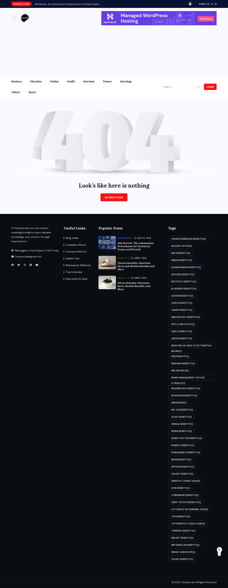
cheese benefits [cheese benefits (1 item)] (181, 302)
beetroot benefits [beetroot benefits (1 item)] (183, 281)
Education (35, 81)
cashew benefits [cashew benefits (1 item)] (182, 295)
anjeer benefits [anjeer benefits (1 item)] (181, 260)
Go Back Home (114, 197)
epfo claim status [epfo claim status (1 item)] (183, 324)
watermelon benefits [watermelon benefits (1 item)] (185, 545)
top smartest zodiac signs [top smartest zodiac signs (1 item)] (188, 523)
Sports (32, 92)
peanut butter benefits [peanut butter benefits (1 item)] (186, 438)
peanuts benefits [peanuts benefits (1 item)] (182, 445)
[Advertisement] (114, 49)
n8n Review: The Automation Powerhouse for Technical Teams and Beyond (135, 246)
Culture (15, 92)
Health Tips (72, 258)
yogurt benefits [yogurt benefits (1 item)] (182, 559)
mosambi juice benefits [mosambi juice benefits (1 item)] (185, 388)
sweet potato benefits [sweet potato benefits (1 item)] (186, 502)
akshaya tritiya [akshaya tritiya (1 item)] (181, 246)
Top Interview (74, 272)
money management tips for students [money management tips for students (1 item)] (188, 378)
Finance (107, 81)
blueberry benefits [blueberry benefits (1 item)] (183, 288)
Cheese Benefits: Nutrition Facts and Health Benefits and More (136, 266)
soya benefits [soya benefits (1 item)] (180, 488)
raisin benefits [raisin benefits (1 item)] (181, 459)
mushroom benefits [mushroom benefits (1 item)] (184, 395)
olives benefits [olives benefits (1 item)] (181, 416)
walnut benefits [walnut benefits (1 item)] (182, 537)
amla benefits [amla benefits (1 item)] (180, 253)
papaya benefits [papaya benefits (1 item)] (181, 431)
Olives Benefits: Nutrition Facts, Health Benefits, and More (134, 286)
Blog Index (72, 238)
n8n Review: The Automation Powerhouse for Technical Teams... (68, 4)
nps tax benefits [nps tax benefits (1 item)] (182, 409)
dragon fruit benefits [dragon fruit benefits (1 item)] (185, 317)
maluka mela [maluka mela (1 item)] (180, 370)
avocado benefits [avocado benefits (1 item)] (182, 274)
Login (210, 87)
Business (16, 81)
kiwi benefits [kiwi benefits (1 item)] (180, 356)
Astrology (126, 81)
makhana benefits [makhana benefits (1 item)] (183, 363)
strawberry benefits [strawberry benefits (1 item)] (185, 495)
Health (71, 81)
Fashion (54, 81)
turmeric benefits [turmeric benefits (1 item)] (183, 530)
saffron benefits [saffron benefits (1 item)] (182, 466)
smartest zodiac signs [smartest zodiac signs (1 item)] (185, 480)
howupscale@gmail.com (26, 256)
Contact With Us (76, 251)
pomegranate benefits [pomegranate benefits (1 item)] (185, 452)
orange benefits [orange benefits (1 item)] (182, 424)
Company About (76, 244)
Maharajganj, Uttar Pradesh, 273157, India (34, 250)
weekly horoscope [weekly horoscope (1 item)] (183, 552)
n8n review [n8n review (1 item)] (178, 402)
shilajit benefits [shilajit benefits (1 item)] (182, 473)
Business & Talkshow (78, 265)
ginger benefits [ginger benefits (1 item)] (181, 338)
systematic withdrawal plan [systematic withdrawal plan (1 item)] (189, 509)
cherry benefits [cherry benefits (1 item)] (181, 310)
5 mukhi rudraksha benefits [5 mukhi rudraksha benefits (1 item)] (188, 238)
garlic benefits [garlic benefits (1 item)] (181, 331)
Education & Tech (77, 278)
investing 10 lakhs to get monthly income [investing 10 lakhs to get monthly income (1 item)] (191, 346)
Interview (89, 81)
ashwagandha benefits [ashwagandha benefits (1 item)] (186, 267)
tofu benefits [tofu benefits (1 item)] (180, 516)
